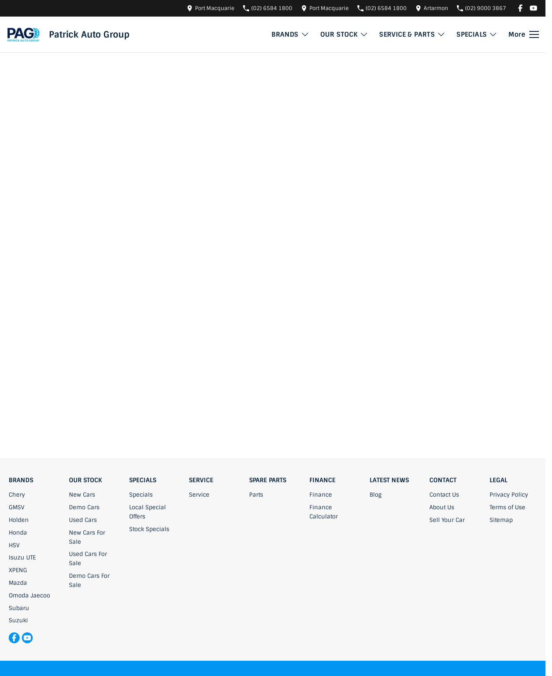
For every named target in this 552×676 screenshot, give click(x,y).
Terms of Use (507, 507)
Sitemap (501, 520)
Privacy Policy (509, 494)
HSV (14, 545)
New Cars (82, 494)
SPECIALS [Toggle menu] (476, 34)
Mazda (18, 583)
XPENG (18, 570)
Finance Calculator (323, 512)
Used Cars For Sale (88, 558)
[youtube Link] (533, 8)
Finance (320, 494)
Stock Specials (149, 529)
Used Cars (83, 520)
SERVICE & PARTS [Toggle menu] (412, 34)
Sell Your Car (447, 520)
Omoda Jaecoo (29, 595)
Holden (19, 520)
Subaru (19, 608)
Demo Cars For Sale (89, 580)
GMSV (16, 507)
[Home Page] (23, 34)
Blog (375, 494)
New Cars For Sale (87, 537)
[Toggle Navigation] (523, 34)
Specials (141, 494)
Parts (256, 494)
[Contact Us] (210, 8)
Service (199, 494)
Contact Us (444, 494)
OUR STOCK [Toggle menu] (344, 34)
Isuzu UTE (22, 557)
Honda (18, 532)
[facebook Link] (520, 8)
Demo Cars (84, 507)
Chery (17, 494)
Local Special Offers (147, 512)
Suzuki (18, 620)
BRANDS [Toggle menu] (290, 34)
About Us (441, 507)
